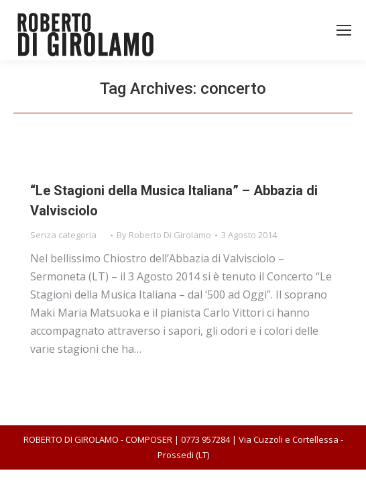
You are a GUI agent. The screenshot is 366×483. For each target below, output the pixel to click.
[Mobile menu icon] (344, 30)
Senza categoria (63, 235)
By (164, 235)
